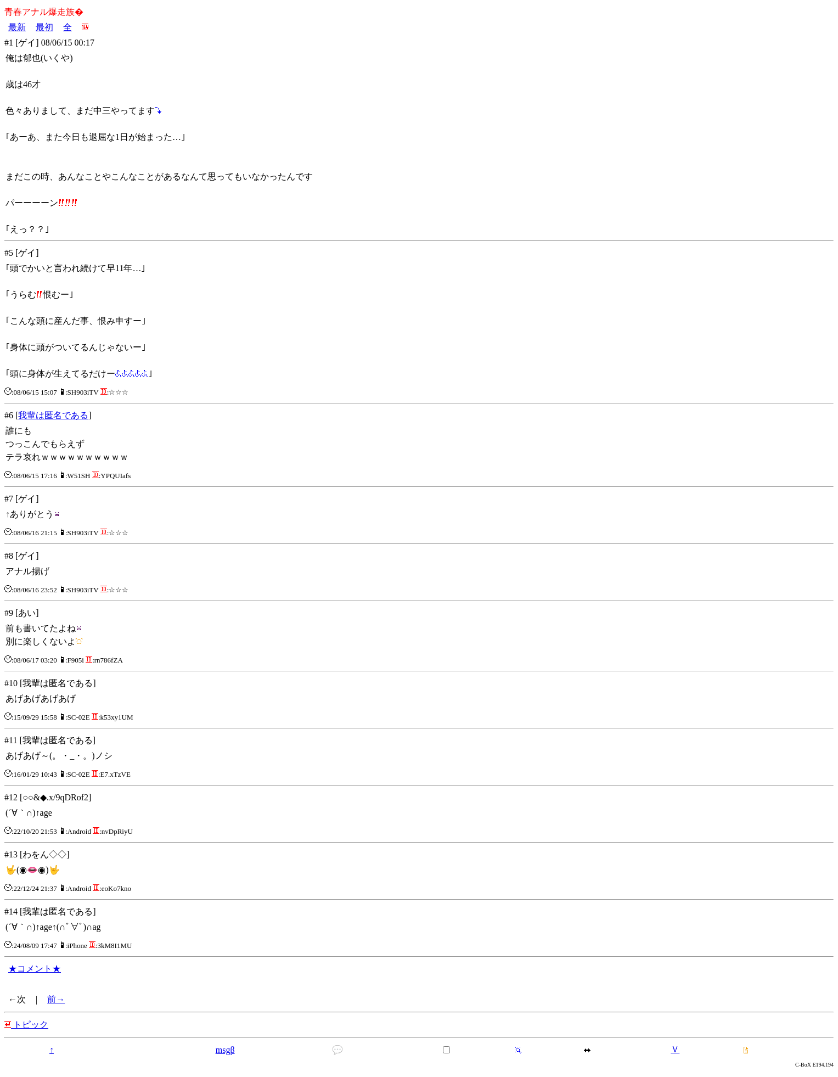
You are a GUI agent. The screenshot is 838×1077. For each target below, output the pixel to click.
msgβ (225, 1049)
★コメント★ (34, 968)
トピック (26, 1024)
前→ (56, 999)
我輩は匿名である (53, 415)
